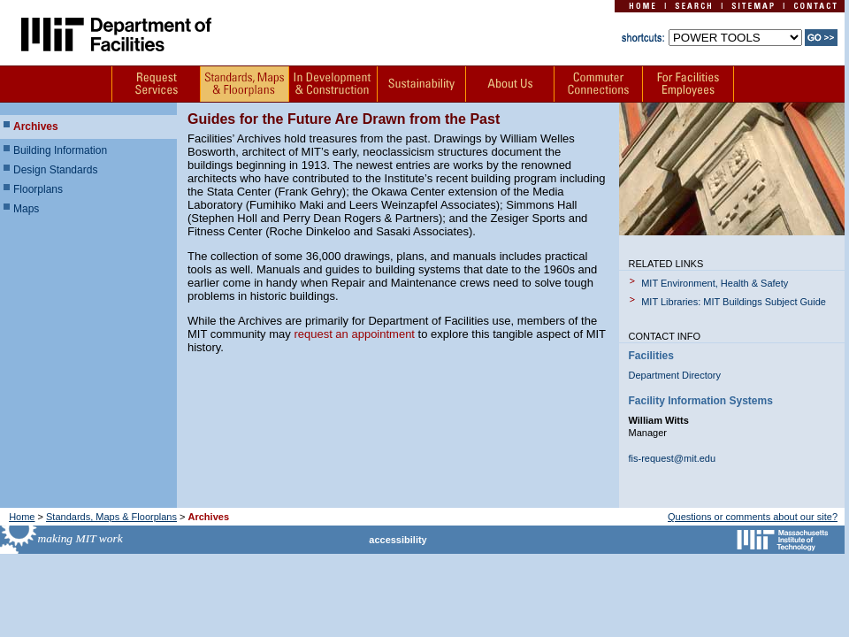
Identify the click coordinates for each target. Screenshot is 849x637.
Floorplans (38, 189)
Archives (35, 126)
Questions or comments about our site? (753, 516)
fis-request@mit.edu (672, 458)
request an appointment (354, 334)
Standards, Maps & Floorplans (111, 516)
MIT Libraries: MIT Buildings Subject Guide (733, 301)
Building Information (60, 150)
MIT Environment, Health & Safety (714, 283)
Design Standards (55, 170)
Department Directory (675, 375)
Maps (26, 209)
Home (21, 516)
